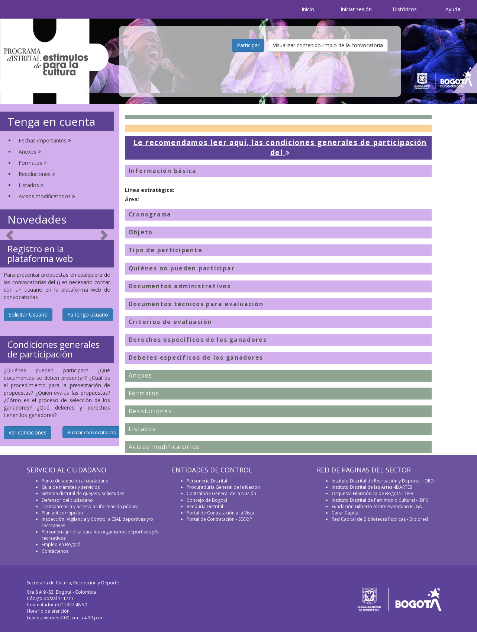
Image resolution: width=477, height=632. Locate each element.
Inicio (308, 9)
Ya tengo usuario (87, 314)
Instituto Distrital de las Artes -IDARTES (372, 487)
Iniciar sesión (356, 9)
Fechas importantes (45, 140)
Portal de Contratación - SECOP (219, 519)
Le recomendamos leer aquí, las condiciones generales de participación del (280, 147)
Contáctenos (55, 551)
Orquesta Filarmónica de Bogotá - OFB (372, 493)
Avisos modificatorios (47, 196)
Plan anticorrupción (62, 513)
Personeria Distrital (207, 481)
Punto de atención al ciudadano (75, 481)
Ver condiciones (27, 432)
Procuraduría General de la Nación (223, 487)
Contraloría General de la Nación (221, 493)
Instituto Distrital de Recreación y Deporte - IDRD (383, 481)
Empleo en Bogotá (61, 544)
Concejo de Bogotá (207, 500)
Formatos (33, 162)
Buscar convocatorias (91, 432)
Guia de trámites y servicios (71, 487)
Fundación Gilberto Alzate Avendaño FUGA (377, 506)
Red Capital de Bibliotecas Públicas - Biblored (380, 519)
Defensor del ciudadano (67, 500)
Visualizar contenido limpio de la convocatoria (328, 45)
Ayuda (452, 9)
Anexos (30, 151)
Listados (31, 185)
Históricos (405, 9)
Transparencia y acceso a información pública (90, 506)
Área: (132, 199)
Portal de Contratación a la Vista (220, 513)
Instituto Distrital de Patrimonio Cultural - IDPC (380, 500)
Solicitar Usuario (28, 314)
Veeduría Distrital (205, 506)
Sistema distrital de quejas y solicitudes (83, 493)
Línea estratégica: (149, 189)
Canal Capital (346, 513)
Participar (248, 45)
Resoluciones (37, 173)
